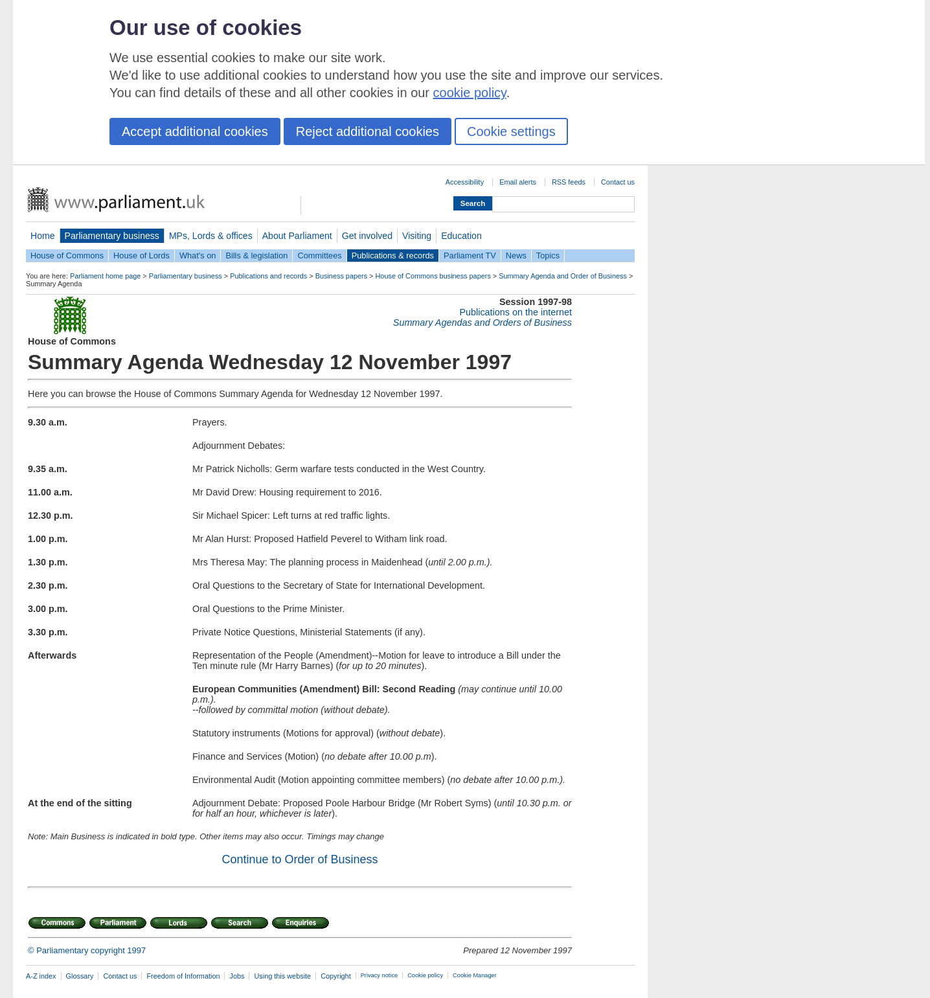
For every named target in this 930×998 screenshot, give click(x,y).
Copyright (336, 976)
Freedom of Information (183, 976)
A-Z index (41, 976)
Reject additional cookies (367, 131)
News (516, 255)
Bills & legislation (256, 255)
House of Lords (141, 255)
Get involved (367, 236)
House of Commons (67, 255)
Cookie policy (425, 975)
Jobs (236, 976)
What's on (197, 255)
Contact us (618, 182)
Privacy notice (379, 975)
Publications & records (393, 255)
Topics (548, 255)
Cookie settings (511, 131)
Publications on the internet (515, 312)
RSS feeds (568, 182)
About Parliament (297, 236)
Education (461, 236)
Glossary (80, 976)
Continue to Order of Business (299, 859)
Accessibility (465, 182)
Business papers (341, 276)
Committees (319, 255)
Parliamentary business (112, 236)
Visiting (416, 236)
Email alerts (517, 182)
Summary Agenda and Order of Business (563, 276)
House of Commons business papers (433, 276)
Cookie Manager (475, 975)
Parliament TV (470, 255)
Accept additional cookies (195, 131)
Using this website (282, 976)
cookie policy (469, 92)
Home (42, 236)
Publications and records (268, 276)
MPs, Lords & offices (211, 236)
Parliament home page (105, 276)
